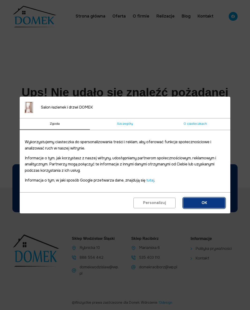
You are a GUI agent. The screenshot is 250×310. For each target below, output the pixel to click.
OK (204, 202)
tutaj (150, 180)
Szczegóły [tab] (125, 124)
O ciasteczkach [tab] (195, 124)
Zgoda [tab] (55, 124)
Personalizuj (154, 202)
